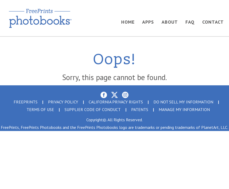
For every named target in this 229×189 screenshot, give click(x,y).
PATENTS (139, 109)
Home (128, 22)
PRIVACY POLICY (63, 101)
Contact (213, 22)
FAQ (190, 22)
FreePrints (26, 101)
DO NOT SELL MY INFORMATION (183, 101)
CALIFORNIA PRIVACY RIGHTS (116, 101)
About (170, 22)
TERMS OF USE (40, 109)
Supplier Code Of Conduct (93, 109)
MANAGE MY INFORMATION (184, 109)
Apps (148, 22)
